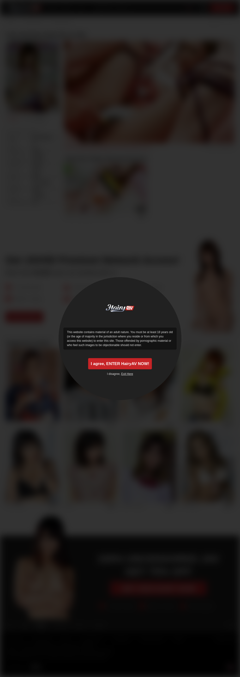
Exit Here (127, 374)
